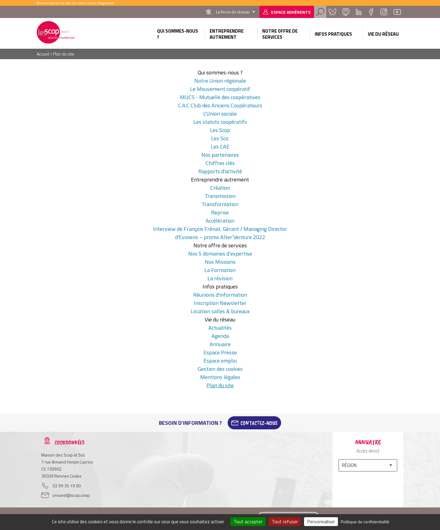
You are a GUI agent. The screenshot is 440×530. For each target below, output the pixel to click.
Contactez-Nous (258, 423)
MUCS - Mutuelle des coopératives (220, 97)
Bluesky (332, 12)
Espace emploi (220, 360)
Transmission (220, 196)
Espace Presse (220, 352)
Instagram (384, 12)
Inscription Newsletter (220, 303)
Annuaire (220, 344)
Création (220, 188)
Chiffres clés (220, 163)
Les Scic (220, 138)
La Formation (220, 270)
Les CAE (220, 146)
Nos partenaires (220, 155)
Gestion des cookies (220, 369)
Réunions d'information (220, 295)
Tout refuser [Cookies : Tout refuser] (285, 521)
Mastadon (346, 12)
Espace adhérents (290, 12)
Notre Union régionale (220, 81)
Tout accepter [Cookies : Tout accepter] (247, 521)
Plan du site (220, 385)
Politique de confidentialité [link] (365, 521)
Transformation (220, 204)
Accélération (220, 221)
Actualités (220, 328)
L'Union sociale (220, 113)
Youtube (397, 12)
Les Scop (220, 130)
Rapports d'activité (220, 171)
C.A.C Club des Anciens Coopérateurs (220, 105)
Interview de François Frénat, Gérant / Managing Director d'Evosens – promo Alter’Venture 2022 (220, 233)
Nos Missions (220, 262)
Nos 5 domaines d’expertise (220, 253)
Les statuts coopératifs (220, 122)
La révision (220, 278)
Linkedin (358, 12)
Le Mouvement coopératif (220, 89)
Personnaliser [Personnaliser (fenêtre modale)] (321, 521)
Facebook (370, 12)
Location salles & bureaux (220, 311)
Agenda (220, 336)
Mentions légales (220, 377)
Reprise (220, 212)
